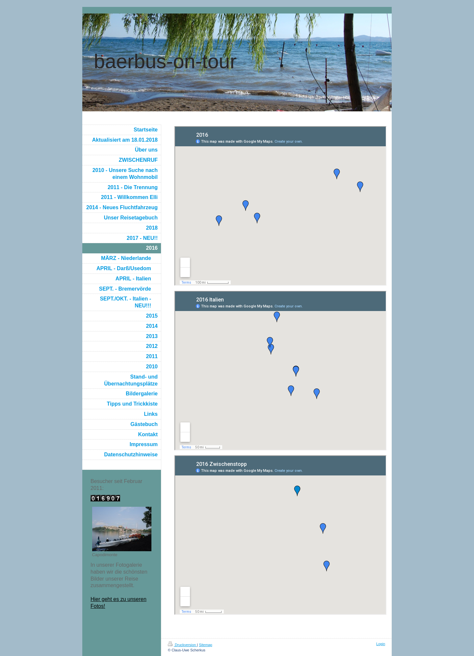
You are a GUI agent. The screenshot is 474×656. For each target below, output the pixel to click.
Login (380, 644)
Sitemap (205, 645)
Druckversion (182, 645)
